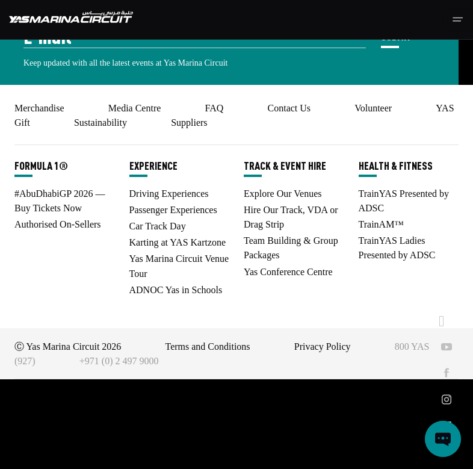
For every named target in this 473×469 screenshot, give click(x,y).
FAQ (214, 108)
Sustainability (100, 122)
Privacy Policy (322, 346)
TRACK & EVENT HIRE (285, 165)
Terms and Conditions (207, 346)
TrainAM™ (381, 224)
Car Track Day (157, 226)
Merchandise (39, 108)
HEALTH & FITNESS (396, 165)
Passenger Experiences (173, 210)
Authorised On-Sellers (57, 224)
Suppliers (189, 122)
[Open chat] (443, 439)
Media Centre (134, 108)
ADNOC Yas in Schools (176, 290)
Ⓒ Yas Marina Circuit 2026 (67, 346)
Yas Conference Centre (288, 272)
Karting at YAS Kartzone (177, 242)
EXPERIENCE (153, 165)
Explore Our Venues (282, 193)
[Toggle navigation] (457, 20)
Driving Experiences (169, 193)
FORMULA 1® (41, 165)
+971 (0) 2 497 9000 (119, 361)
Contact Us (289, 108)
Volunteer (373, 108)
